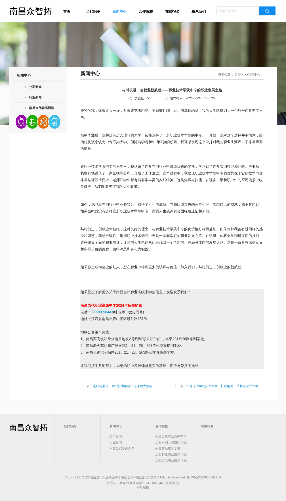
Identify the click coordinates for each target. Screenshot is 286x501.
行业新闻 (33, 97)
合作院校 (146, 11)
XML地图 (143, 487)
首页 (66, 11)
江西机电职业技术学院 (171, 460)
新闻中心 (119, 11)
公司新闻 (33, 87)
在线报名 (172, 11)
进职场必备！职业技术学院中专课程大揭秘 (122, 386)
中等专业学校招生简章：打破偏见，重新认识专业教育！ (225, 386)
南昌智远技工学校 (167, 448)
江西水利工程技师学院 (171, 442)
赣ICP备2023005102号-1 (204, 477)
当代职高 (93, 11)
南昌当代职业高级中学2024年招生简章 (111, 305)
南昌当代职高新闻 (39, 108)
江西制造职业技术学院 (171, 454)
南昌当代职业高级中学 (171, 436)
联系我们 (198, 11)
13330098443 (102, 312)
